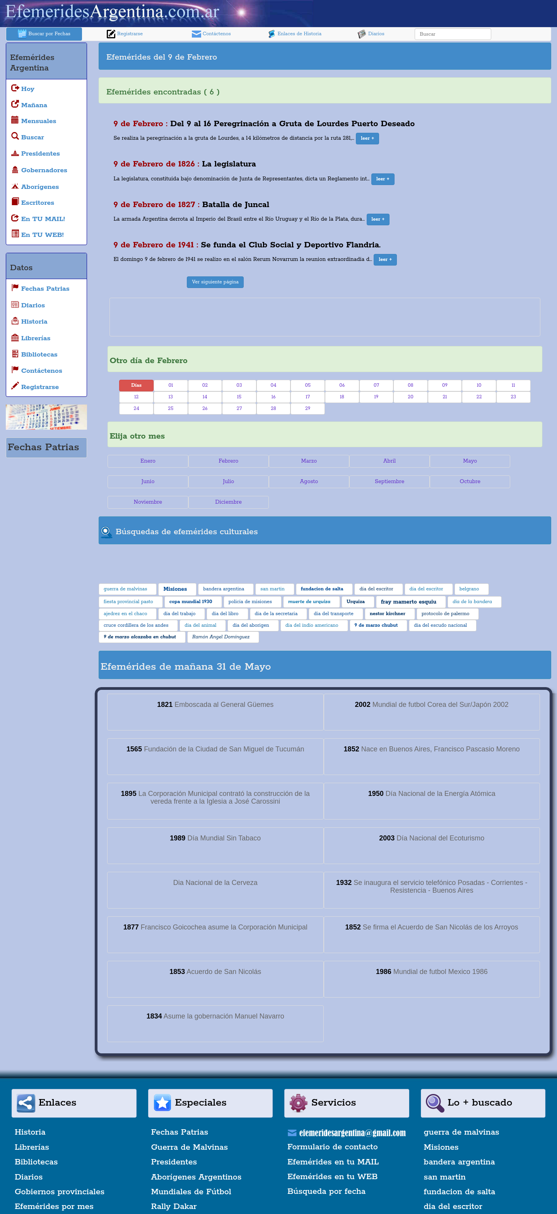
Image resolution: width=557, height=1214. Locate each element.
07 (376, 385)
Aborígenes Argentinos (196, 1156)
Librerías (32, 1126)
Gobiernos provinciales (59, 1171)
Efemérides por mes (54, 1186)
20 (410, 397)
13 (171, 397)
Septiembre (288, 481)
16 (274, 397)
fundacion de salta (459, 1171)
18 (342, 397)
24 (136, 409)
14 (205, 397)
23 (513, 397)
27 (239, 409)
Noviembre (433, 481)
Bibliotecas (36, 1141)
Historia (30, 1112)
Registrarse (124, 34)
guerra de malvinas (461, 1112)
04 (274, 385)
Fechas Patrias (179, 1112)
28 (273, 409)
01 (170, 385)
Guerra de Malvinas (189, 1126)
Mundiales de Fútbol (191, 1171)
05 (308, 385)
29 (307, 409)
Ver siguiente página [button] (215, 282)
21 (445, 397)
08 (410, 385)
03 (239, 385)
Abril (361, 461)
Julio (143, 481)
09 (445, 385)
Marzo (289, 461)
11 (513, 385)
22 (479, 397)
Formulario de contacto (332, 1126)
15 (239, 397)
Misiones (441, 1126)
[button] (367, 138)
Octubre (361, 481)
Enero (143, 461)
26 (204, 409)
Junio (506, 461)
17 (308, 397)
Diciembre (505, 481)
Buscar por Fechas (44, 34)
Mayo (434, 461)
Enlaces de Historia (294, 34)
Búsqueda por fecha (326, 1171)
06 (342, 385)
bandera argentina (459, 1141)
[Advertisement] (437, 56)
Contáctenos (211, 34)
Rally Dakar (174, 1186)
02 (205, 385)
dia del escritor (453, 1186)
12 (136, 397)
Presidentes (174, 1141)
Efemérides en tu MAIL (333, 1141)
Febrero (216, 461)
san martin (445, 1156)
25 (170, 409)
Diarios (370, 34)
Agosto (216, 481)
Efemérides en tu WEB (332, 1156)
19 (376, 397)
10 (479, 385)
